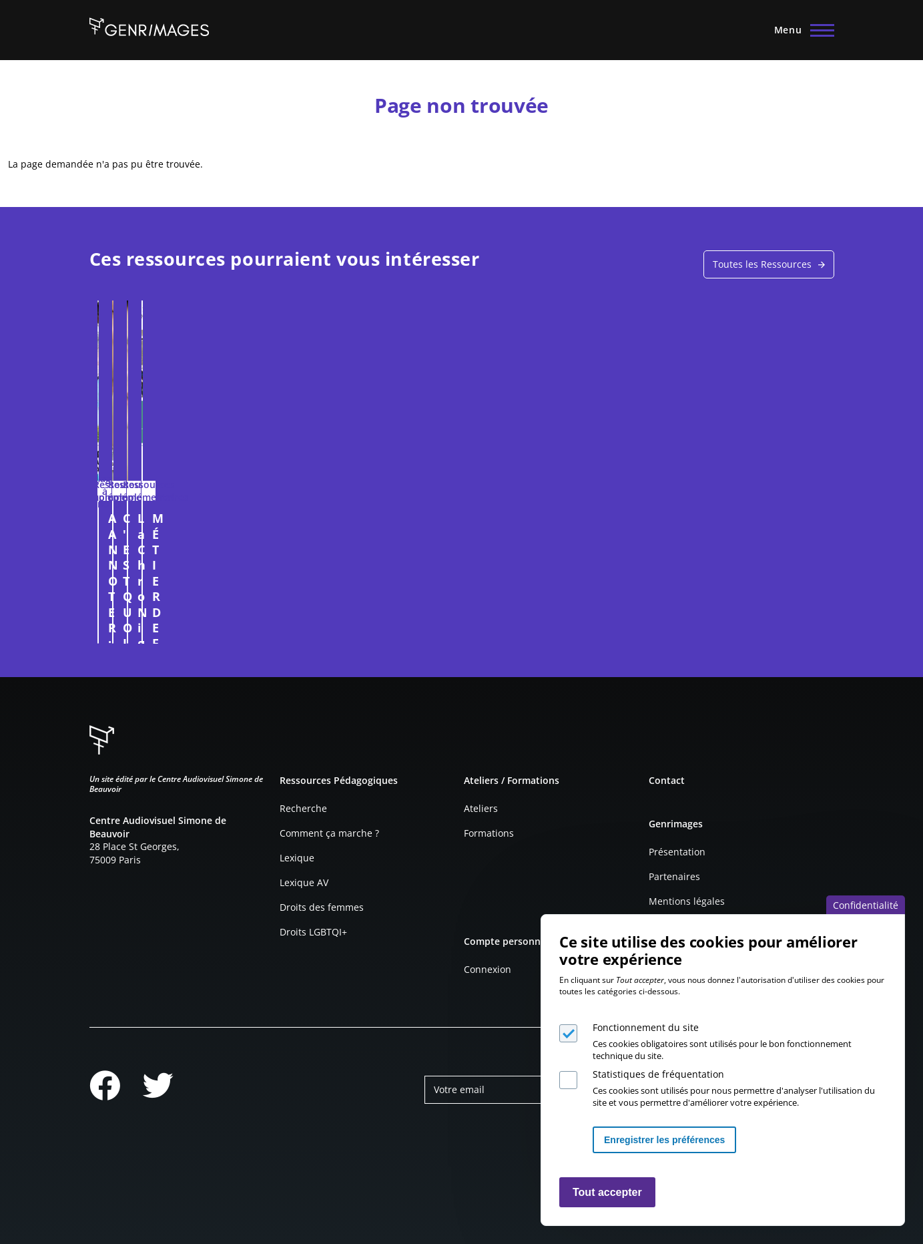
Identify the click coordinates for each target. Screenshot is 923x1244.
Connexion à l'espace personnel (249, 627)
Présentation (677, 851)
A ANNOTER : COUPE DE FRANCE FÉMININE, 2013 (179, 526)
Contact (667, 780)
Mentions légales (687, 901)
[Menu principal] (800, 30)
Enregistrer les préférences (664, 1139)
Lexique (297, 857)
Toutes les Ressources (762, 264)
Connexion (487, 969)
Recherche (303, 808)
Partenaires (674, 876)
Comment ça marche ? (329, 833)
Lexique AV (304, 882)
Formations (489, 833)
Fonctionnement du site (646, 1027)
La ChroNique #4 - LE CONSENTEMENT (541, 526)
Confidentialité (865, 905)
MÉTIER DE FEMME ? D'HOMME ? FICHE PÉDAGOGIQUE (723, 534)
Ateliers (481, 808)
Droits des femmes (322, 907)
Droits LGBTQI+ (313, 931)
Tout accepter (607, 1192)
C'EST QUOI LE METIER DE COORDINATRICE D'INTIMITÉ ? (368, 534)
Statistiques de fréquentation (658, 1074)
